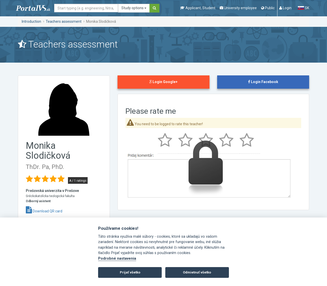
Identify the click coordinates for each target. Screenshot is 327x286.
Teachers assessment (63, 21)
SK (303, 8)
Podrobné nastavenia (117, 258)
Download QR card (44, 211)
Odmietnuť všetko (197, 272)
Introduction (31, 21)
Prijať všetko (130, 272)
